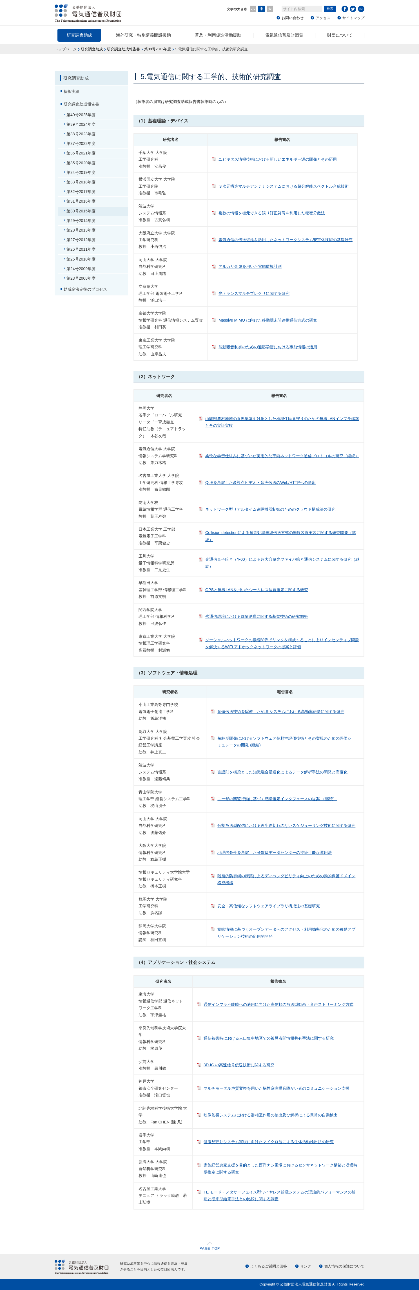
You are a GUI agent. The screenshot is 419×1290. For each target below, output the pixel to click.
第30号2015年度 (157, 49)
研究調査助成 (79, 35)
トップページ (66, 49)
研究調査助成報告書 (123, 49)
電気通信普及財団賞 (284, 35)
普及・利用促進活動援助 (218, 35)
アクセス (323, 18)
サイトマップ (353, 18)
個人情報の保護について (344, 1266)
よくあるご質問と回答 (268, 1266)
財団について (340, 35)
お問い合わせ (293, 18)
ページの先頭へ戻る (209, 1246)
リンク (305, 1266)
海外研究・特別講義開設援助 (143, 35)
